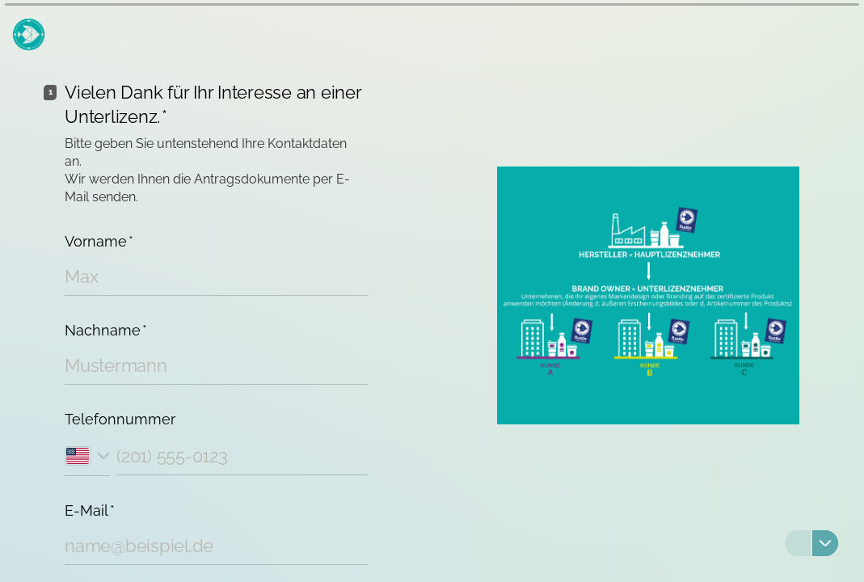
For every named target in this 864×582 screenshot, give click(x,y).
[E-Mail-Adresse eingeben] (216, 545)
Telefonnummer (120, 419)
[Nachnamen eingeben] (216, 365)
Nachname (106, 330)
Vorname (99, 241)
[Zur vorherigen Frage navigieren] (798, 543)
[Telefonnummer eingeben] (242, 455)
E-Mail (90, 510)
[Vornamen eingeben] (216, 276)
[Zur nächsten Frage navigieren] (825, 543)
